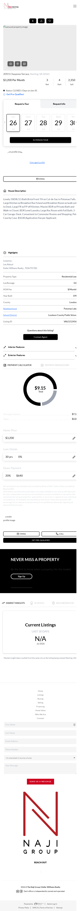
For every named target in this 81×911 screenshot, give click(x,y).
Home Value (40, 710)
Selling (40, 703)
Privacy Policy (23, 908)
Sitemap (59, 908)
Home (40, 691)
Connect (40, 718)
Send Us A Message (41, 781)
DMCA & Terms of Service (43, 908)
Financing (40, 706)
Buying (40, 699)
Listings (40, 695)
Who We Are (40, 714)
